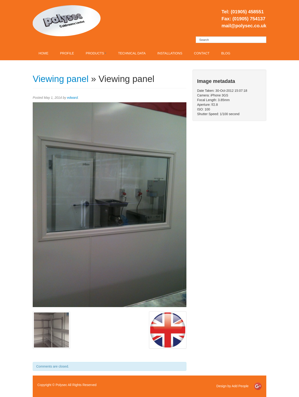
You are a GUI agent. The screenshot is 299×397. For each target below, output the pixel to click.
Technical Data (132, 53)
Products (96, 53)
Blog (225, 53)
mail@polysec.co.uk (243, 25)
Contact (202, 53)
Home (43, 53)
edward (72, 97)
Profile (67, 53)
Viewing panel (61, 79)
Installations (169, 53)
